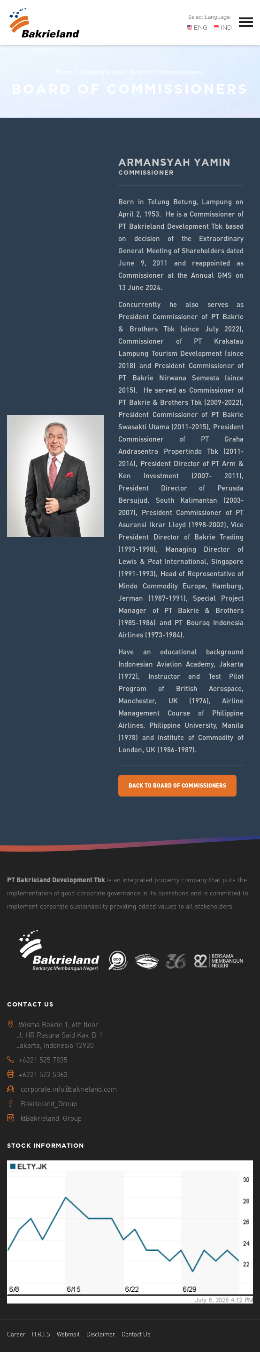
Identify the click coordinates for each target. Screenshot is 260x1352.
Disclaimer (100, 1334)
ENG (197, 27)
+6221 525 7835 (43, 1059)
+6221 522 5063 (43, 1074)
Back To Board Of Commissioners (177, 785)
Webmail (68, 1334)
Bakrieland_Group (49, 1103)
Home (64, 71)
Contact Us (136, 1334)
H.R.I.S (41, 1334)
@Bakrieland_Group (51, 1118)
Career (16, 1334)
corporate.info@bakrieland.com (69, 1089)
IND (223, 27)
